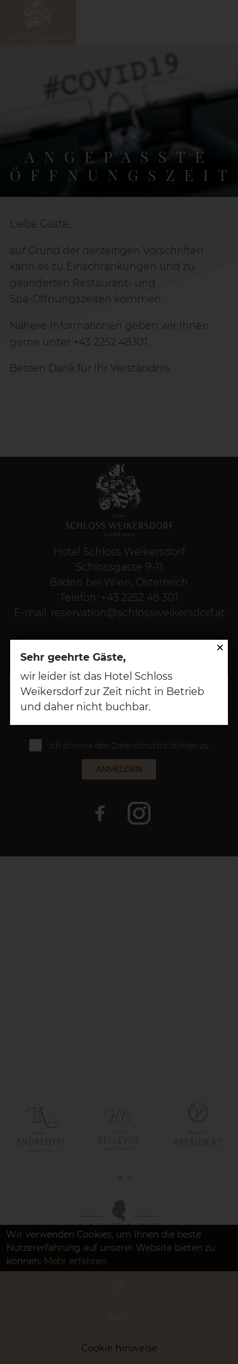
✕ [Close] (220, 647)
